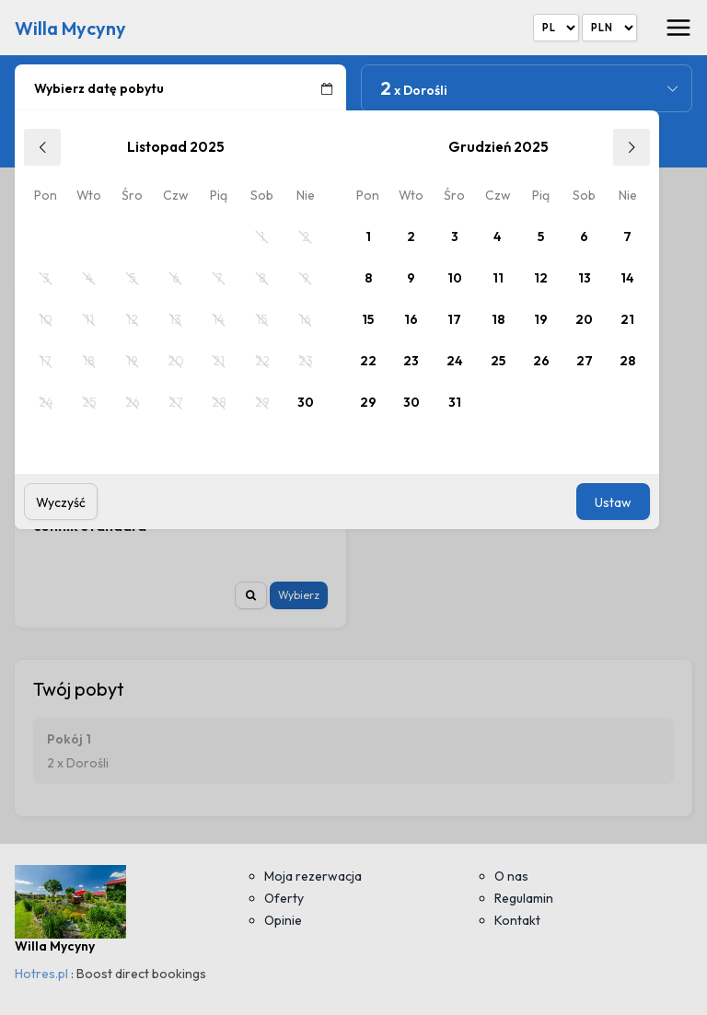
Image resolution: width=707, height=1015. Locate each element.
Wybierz (298, 595)
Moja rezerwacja (313, 876)
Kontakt (517, 920)
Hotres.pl (41, 973)
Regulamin (523, 898)
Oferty (284, 898)
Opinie (283, 920)
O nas (511, 876)
